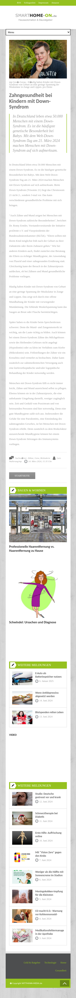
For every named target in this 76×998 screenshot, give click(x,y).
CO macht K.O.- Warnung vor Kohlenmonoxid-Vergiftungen (48, 914)
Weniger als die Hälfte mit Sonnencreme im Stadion (49, 873)
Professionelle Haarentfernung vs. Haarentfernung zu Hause (32, 549)
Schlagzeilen (29, 2)
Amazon (55, 2)
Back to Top (64, 983)
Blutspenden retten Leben (49, 712)
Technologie (50, 962)
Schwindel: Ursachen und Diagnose (32, 622)
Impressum (43, 2)
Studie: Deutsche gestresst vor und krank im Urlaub (48, 797)
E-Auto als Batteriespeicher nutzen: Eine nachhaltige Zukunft (48, 677)
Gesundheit (60, 970)
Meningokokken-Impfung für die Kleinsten (49, 893)
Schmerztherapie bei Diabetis (46, 815)
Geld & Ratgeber (32, 962)
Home (63, 962)
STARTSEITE (22, 475)
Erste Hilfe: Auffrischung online (48, 834)
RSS (19, 2)
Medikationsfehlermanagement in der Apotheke (49, 932)
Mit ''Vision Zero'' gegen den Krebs (48, 854)
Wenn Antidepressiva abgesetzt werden (47, 694)
